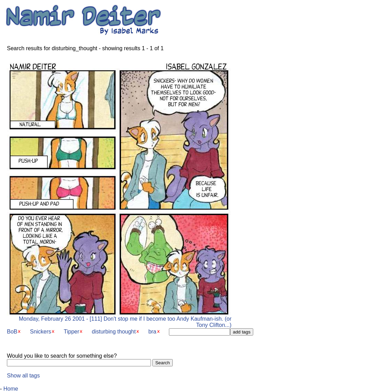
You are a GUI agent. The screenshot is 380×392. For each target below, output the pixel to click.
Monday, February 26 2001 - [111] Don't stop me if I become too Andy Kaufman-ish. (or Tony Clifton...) (119, 319)
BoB (12, 332)
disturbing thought (114, 332)
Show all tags (23, 375)
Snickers (40, 332)
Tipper (71, 332)
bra (152, 332)
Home (10, 389)
